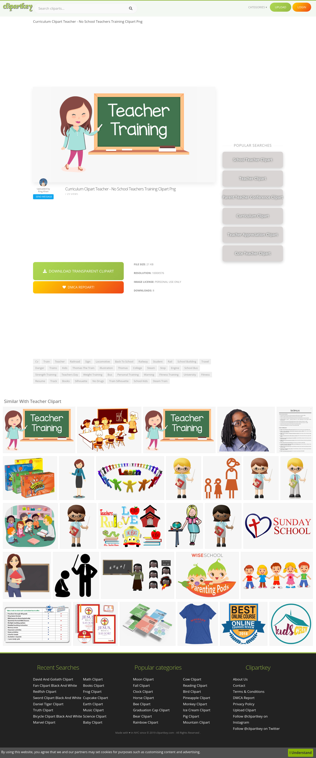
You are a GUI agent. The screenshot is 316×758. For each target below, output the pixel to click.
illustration (106, 368)
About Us (240, 679)
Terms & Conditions (248, 691)
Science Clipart (94, 716)
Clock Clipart (143, 691)
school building (187, 361)
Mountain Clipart (196, 722)
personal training (128, 374)
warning (149, 374)
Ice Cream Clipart (196, 710)
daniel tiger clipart (48, 704)
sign (87, 361)
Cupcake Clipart (95, 697)
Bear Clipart (142, 716)
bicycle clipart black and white (57, 716)
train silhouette (119, 381)
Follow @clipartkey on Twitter (256, 728)
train (47, 361)
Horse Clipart (143, 697)
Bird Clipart (192, 691)
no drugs (98, 381)
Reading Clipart (195, 685)
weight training (92, 374)
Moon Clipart (143, 679)
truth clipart (43, 710)
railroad (75, 361)
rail (170, 361)
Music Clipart (93, 710)
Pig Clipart (191, 716)
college (137, 368)
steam (151, 368)
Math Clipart (93, 679)
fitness (205, 374)
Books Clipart (93, 685)
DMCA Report (244, 697)
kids (64, 368)
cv (36, 361)
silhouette (81, 381)
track (53, 381)
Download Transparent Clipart (78, 271)
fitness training (169, 374)
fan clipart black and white (55, 685)
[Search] (131, 8)
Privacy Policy (243, 704)
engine (175, 368)
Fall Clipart (141, 685)
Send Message (43, 196)
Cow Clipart (192, 679)
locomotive (103, 361)
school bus (191, 368)
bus (110, 374)
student (158, 361)
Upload (280, 7)
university (190, 374)
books (66, 381)
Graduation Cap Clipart (151, 710)
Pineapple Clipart (196, 697)
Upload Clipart (244, 710)
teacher (60, 361)
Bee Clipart (142, 704)
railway (143, 361)
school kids (141, 381)
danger (39, 368)
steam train (160, 381)
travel (205, 361)
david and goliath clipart (53, 679)
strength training (45, 374)
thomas (123, 368)
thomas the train (84, 368)
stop (163, 368)
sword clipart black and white (57, 697)
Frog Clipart (92, 691)
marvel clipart (44, 722)
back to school (124, 361)
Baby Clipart (92, 722)
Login (301, 7)
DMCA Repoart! (78, 287)
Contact (239, 685)
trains (53, 368)
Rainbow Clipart (145, 722)
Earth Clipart (93, 704)
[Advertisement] (124, 56)
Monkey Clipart (195, 704)
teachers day (70, 374)
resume (40, 381)
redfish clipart (44, 691)
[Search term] (85, 8)
